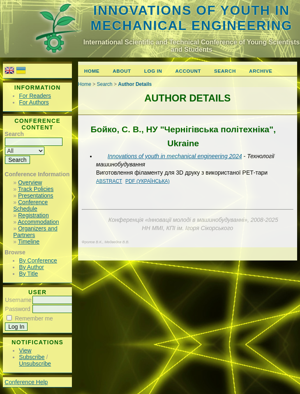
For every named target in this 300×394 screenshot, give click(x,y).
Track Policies (36, 189)
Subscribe (31, 357)
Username (18, 300)
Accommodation (38, 222)
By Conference (38, 260)
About (122, 71)
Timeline (28, 241)
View (25, 350)
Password (17, 309)
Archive (260, 71)
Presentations (35, 195)
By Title (28, 273)
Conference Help (26, 382)
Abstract (109, 181)
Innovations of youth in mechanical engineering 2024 (175, 156)
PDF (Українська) (147, 181)
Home (91, 71)
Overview (30, 182)
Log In (153, 71)
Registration (33, 215)
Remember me (34, 318)
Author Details (135, 84)
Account (188, 71)
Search (225, 71)
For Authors (33, 102)
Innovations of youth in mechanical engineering (191, 18)
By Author (31, 267)
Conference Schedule (30, 205)
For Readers (35, 95)
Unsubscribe (35, 363)
